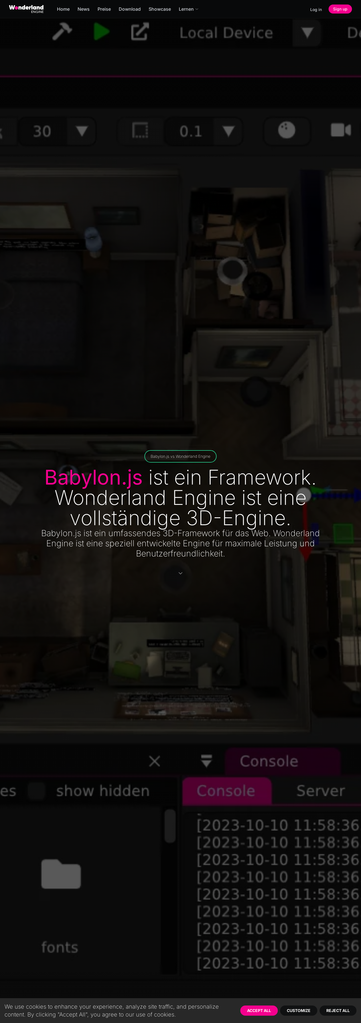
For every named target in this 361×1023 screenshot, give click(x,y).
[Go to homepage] (27, 9)
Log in (316, 9)
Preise (104, 9)
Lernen (189, 9)
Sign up (340, 8)
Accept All (259, 1010)
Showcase (160, 9)
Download (130, 9)
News (84, 9)
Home (63, 9)
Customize (299, 1010)
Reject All (338, 1010)
